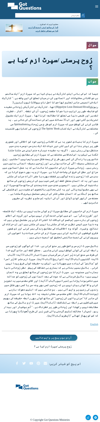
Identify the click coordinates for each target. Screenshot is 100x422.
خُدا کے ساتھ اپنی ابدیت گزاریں (43, 27)
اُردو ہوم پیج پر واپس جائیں (54, 337)
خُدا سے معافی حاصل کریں (47, 31)
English (94, 324)
